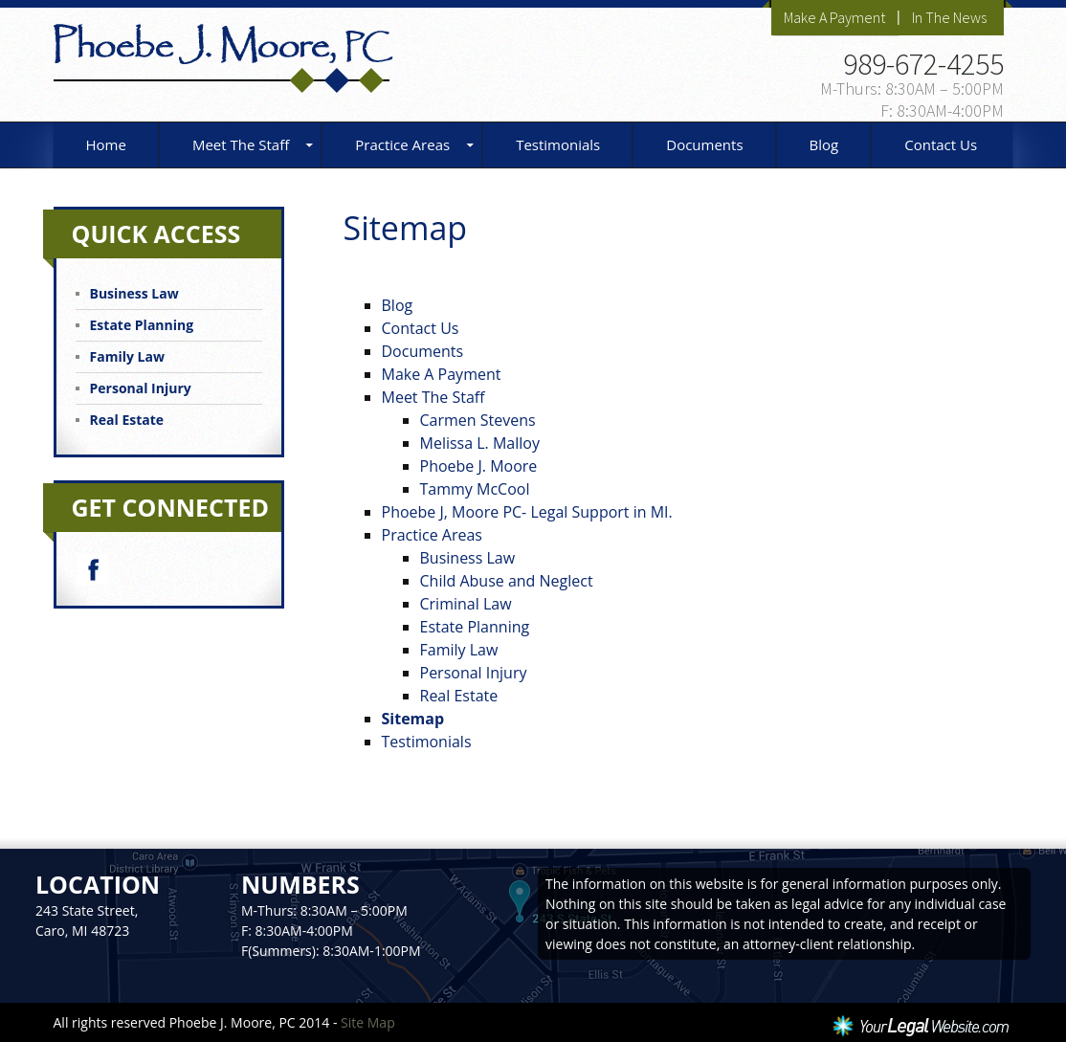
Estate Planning (475, 626)
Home (106, 144)
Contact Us (940, 144)
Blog (824, 144)
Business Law (468, 557)
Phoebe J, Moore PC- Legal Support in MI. (527, 511)
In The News (949, 17)
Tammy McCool (475, 488)
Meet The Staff (240, 144)
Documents (704, 144)
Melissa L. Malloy (480, 443)
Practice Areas (402, 144)
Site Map (368, 1022)
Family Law (459, 649)
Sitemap (413, 718)
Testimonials (558, 144)
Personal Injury (473, 672)
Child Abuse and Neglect (506, 580)
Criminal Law (466, 603)
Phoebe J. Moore (479, 466)
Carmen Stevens (478, 420)
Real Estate (459, 695)
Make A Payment (834, 17)
